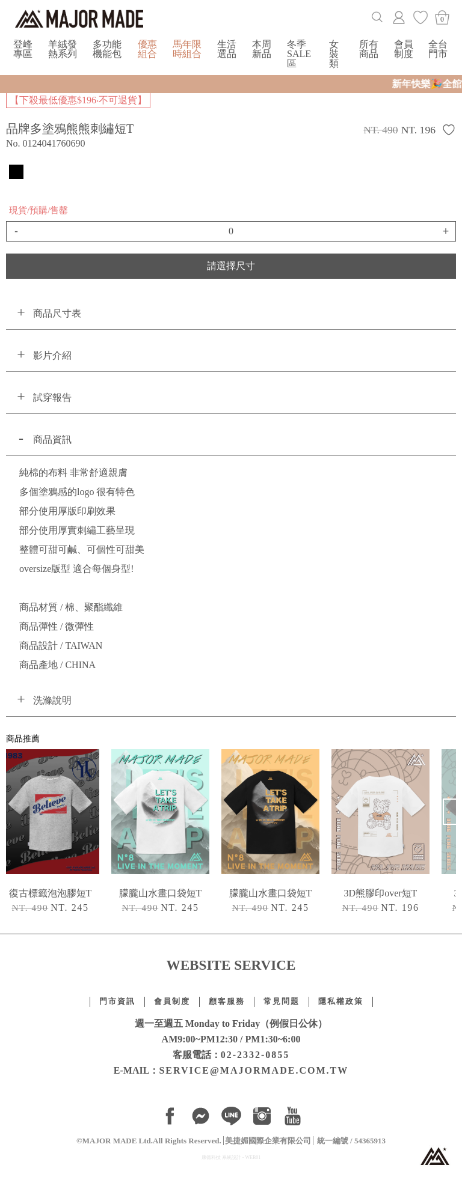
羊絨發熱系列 (62, 49)
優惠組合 (147, 49)
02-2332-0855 (255, 1055)
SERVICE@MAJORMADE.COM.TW (253, 1070)
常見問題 (281, 1001)
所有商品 (368, 49)
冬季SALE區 (299, 53)
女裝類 (334, 53)
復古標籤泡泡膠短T (50, 893)
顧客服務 (227, 1001)
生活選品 (226, 49)
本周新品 (261, 49)
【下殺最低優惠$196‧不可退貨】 (78, 100)
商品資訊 (52, 439)
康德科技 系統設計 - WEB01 (231, 1157)
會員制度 (403, 49)
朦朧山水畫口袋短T (160, 893)
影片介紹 (52, 355)
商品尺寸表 (57, 313)
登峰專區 (22, 49)
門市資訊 (117, 1001)
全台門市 (438, 49)
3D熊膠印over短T (380, 893)
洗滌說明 (52, 700)
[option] (160, 834)
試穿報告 (52, 397)
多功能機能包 (107, 49)
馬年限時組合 (187, 49)
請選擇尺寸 (231, 266)
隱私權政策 (340, 1001)
